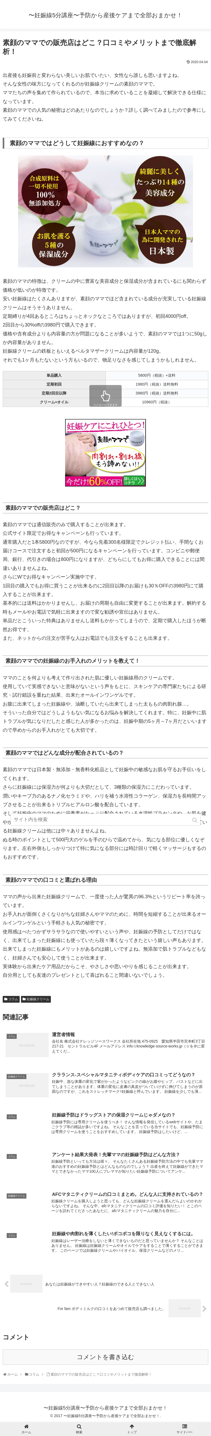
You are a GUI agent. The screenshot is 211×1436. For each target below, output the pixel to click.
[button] (195, 826)
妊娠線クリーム (38, 999)
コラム (13, 999)
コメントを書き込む (105, 1358)
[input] (105, 826)
